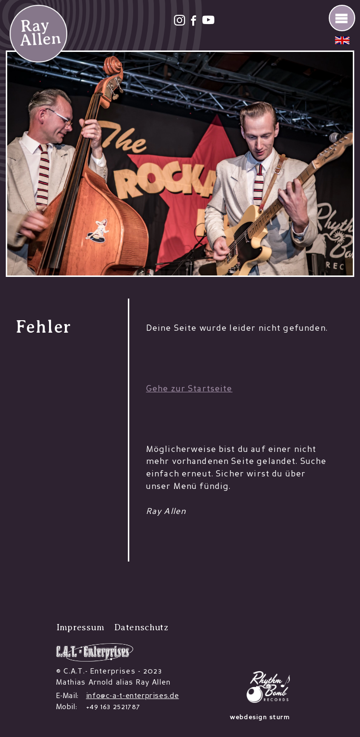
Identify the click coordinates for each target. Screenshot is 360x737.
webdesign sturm (259, 717)
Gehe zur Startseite (189, 389)
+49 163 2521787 (113, 707)
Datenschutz (141, 627)
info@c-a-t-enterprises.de (132, 696)
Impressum (80, 627)
